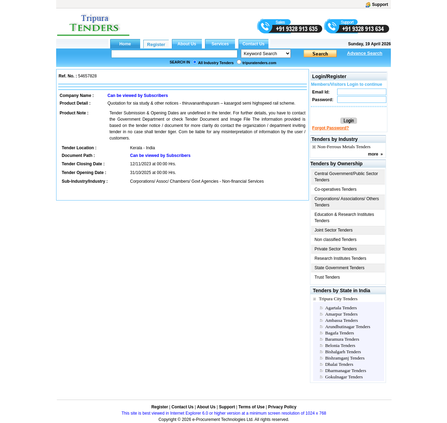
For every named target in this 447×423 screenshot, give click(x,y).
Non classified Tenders (336, 239)
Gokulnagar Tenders (344, 376)
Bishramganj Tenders (344, 358)
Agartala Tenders (341, 307)
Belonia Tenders (340, 345)
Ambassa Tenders (341, 320)
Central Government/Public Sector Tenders (346, 176)
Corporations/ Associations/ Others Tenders (347, 201)
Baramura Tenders (342, 339)
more (373, 154)
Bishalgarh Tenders (343, 351)
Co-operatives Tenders (336, 189)
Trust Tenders (327, 277)
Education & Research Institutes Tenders (344, 217)
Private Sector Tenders (336, 249)
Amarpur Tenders (341, 314)
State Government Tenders (339, 267)
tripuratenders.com (259, 63)
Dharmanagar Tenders (345, 370)
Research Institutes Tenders (340, 258)
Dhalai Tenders (339, 364)
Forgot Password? (330, 128)
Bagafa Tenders (339, 332)
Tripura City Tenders (338, 298)
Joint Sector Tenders (334, 230)
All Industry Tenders (216, 63)
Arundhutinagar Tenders (347, 326)
